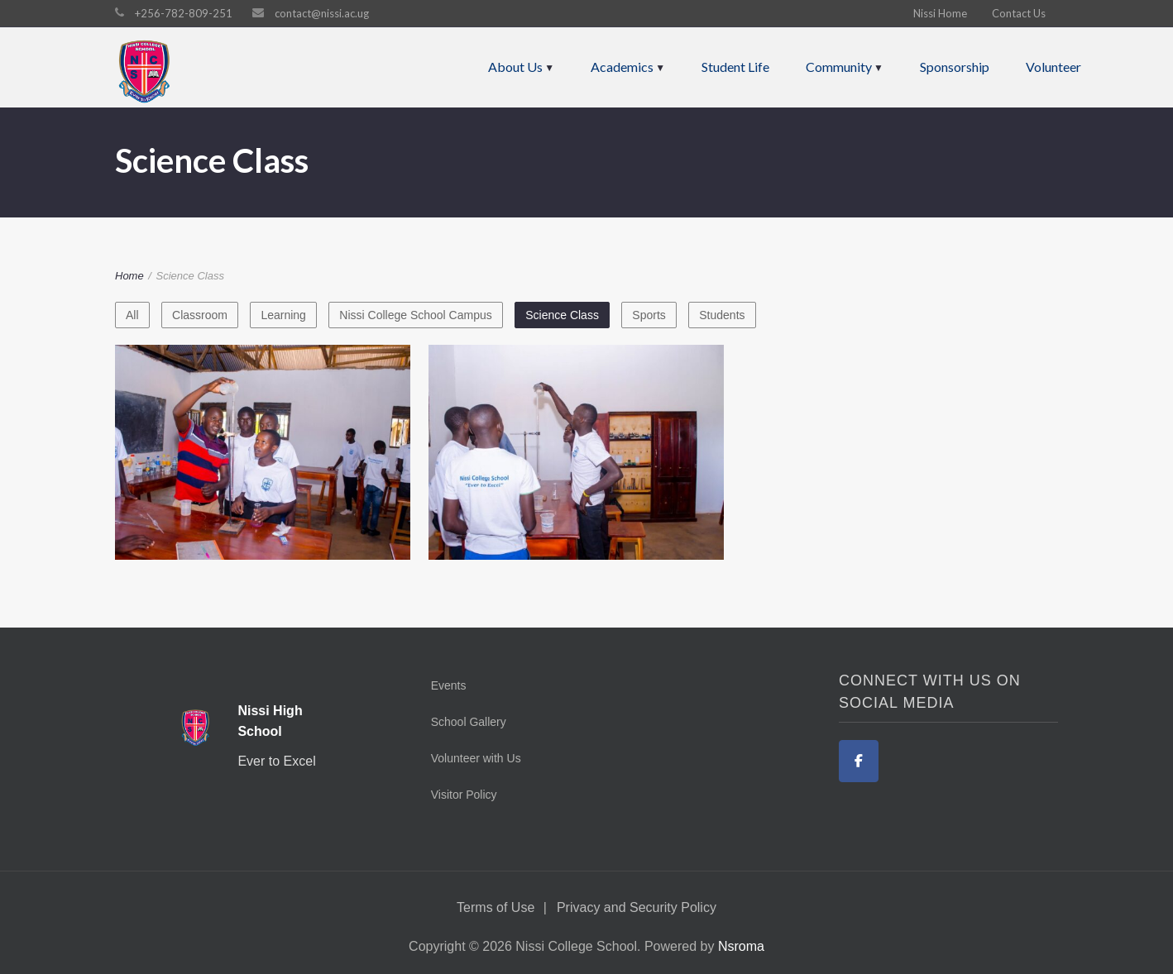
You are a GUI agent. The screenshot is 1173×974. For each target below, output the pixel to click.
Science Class (562, 315)
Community (839, 66)
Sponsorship (954, 66)
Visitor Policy (464, 794)
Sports (648, 315)
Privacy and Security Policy (636, 907)
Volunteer (1053, 66)
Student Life (735, 66)
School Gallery (468, 721)
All (132, 315)
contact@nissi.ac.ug (322, 13)
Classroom (199, 315)
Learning (283, 315)
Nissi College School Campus (415, 315)
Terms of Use (495, 907)
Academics (622, 66)
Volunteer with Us (476, 758)
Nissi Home (940, 13)
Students (721, 315)
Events (449, 685)
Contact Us (1019, 13)
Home (129, 276)
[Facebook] (859, 761)
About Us (515, 66)
